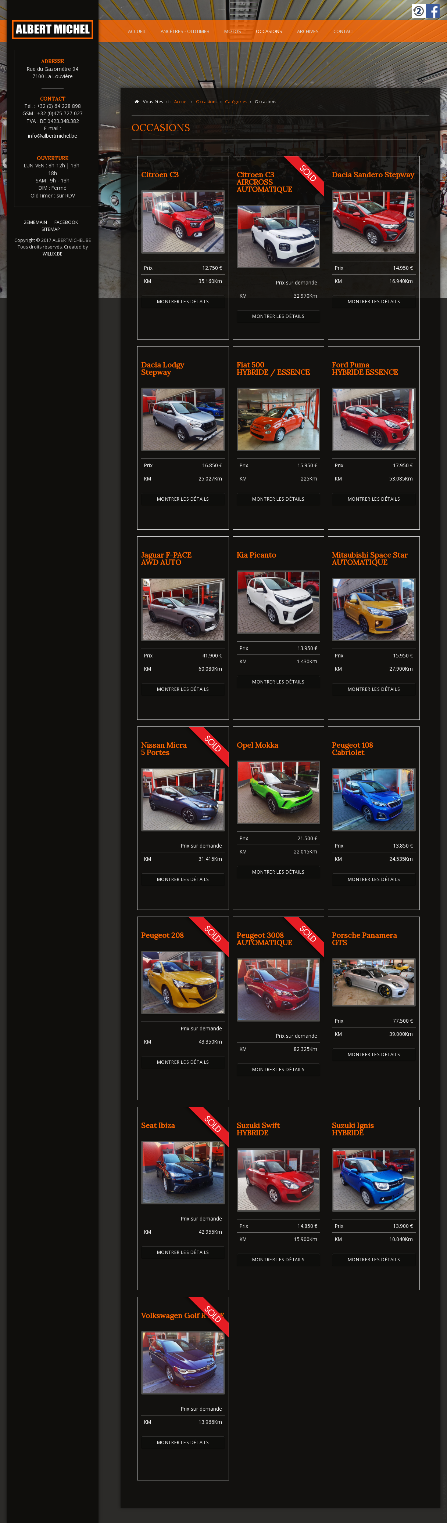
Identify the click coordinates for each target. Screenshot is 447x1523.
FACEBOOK (66, 225)
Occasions (269, 31)
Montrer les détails (183, 301)
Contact (343, 31)
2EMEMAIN (35, 225)
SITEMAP (51, 232)
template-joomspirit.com (444, 1495)
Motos (232, 31)
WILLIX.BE (52, 257)
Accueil (137, 31)
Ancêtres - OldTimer (185, 31)
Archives (308, 31)
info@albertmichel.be (52, 135)
